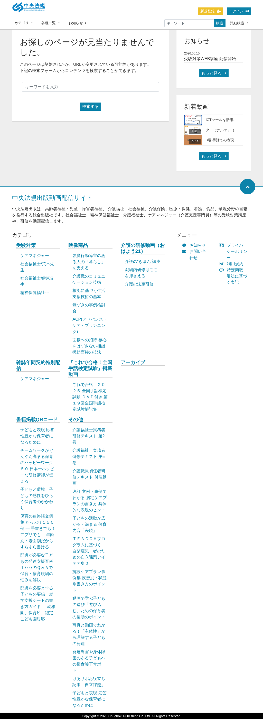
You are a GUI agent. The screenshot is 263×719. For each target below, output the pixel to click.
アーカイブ (133, 362)
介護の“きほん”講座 (143, 261)
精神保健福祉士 (34, 292)
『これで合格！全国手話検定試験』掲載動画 (90, 368)
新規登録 (210, 11)
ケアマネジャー (34, 255)
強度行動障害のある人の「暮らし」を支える (88, 261)
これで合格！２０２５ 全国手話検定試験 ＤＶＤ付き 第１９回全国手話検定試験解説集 (90, 396)
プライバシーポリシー (234, 251)
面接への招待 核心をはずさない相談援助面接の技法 (89, 346)
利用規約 (232, 264)
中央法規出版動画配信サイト (52, 197)
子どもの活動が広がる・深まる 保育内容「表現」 (89, 524)
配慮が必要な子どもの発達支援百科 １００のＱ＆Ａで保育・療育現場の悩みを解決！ (39, 567)
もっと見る (213, 73)
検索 (219, 23)
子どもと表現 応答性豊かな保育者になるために (37, 436)
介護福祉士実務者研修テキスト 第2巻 (88, 436)
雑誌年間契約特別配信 (38, 365)
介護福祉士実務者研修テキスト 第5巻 (88, 456)
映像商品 (78, 245)
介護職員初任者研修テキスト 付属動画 (89, 477)
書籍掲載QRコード (37, 419)
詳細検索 (239, 23)
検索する (90, 106)
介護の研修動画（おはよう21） (143, 248)
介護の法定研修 (139, 284)
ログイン (239, 11)
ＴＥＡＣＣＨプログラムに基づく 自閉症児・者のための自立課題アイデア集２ (88, 551)
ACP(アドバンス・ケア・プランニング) (89, 325)
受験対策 (26, 245)
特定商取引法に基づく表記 (234, 276)
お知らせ (77, 23)
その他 (75, 419)
